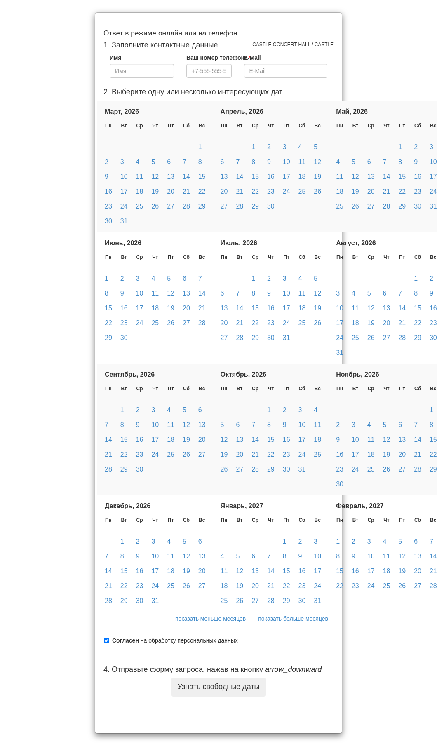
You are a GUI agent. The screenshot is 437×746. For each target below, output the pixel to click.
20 (170, 191)
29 (202, 206)
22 (202, 191)
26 (155, 206)
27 (170, 206)
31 (124, 221)
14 (186, 176)
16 (108, 191)
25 (139, 206)
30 (108, 221)
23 (108, 206)
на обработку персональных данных (175, 640)
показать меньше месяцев (210, 618)
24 (124, 206)
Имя (116, 57)
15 (202, 176)
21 (186, 191)
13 (170, 176)
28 (186, 206)
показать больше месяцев (293, 618)
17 (124, 191)
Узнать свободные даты (219, 687)
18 (139, 191)
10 (124, 176)
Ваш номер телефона (218, 57)
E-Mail (252, 57)
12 (155, 176)
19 (155, 191)
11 (139, 176)
